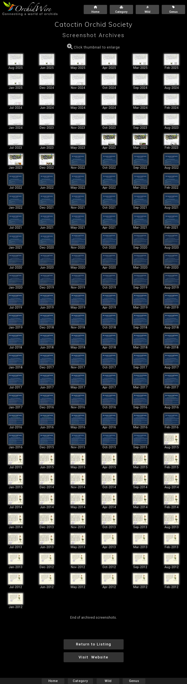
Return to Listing (93, 644)
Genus (134, 681)
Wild (108, 681)
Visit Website (93, 657)
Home (53, 681)
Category (80, 681)
